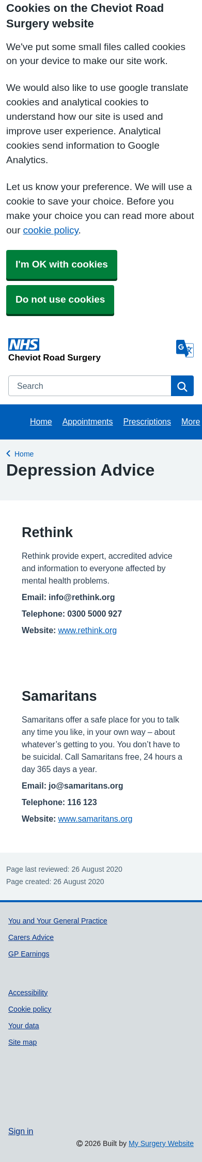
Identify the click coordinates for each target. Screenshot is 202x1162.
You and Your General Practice (57, 920)
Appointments (88, 421)
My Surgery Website (161, 1143)
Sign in (20, 1131)
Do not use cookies (60, 299)
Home (41, 421)
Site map (22, 1042)
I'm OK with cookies (61, 264)
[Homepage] (90, 350)
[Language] (185, 348)
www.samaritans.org (95, 818)
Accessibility (28, 992)
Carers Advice (31, 937)
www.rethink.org (87, 630)
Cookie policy (29, 1009)
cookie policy (50, 230)
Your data (23, 1025)
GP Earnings (28, 953)
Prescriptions (147, 421)
